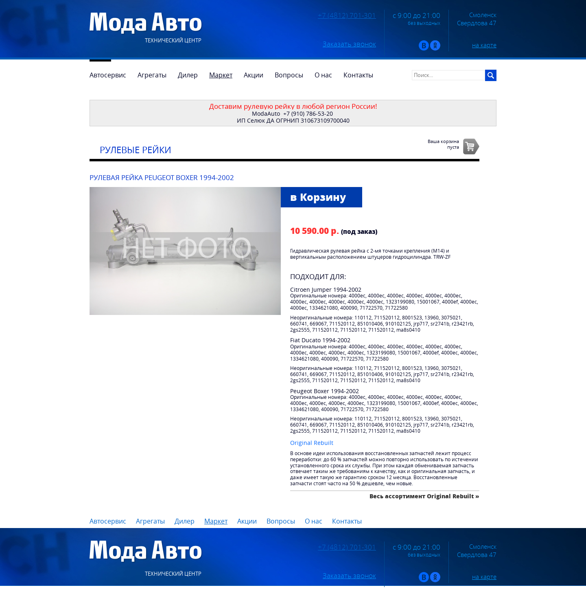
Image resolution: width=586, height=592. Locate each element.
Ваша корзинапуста (443, 144)
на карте (484, 45)
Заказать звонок (349, 44)
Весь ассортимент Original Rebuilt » (424, 496)
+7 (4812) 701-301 (347, 15)
